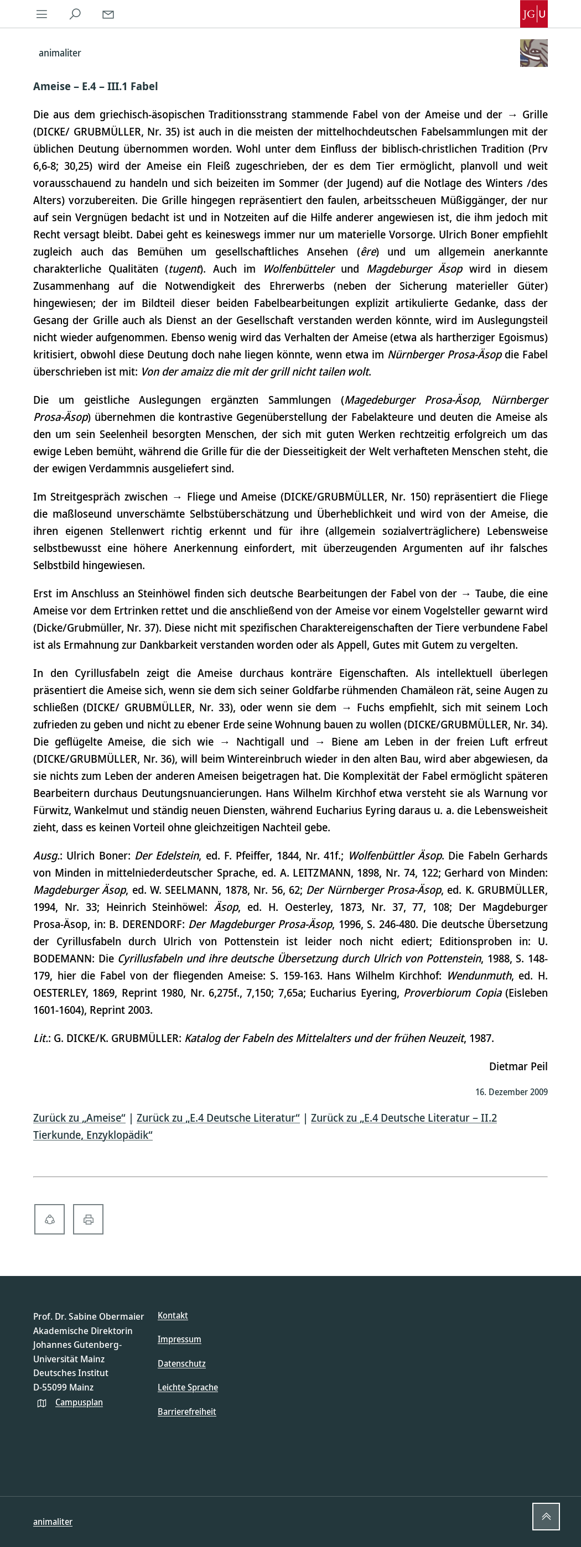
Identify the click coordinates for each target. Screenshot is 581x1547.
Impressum (179, 1339)
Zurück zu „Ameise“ (79, 1117)
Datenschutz (182, 1363)
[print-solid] (88, 1219)
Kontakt (173, 1315)
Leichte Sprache (188, 1387)
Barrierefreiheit (187, 1411)
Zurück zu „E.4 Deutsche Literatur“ (218, 1117)
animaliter (52, 1521)
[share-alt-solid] (49, 1219)
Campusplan (79, 1402)
